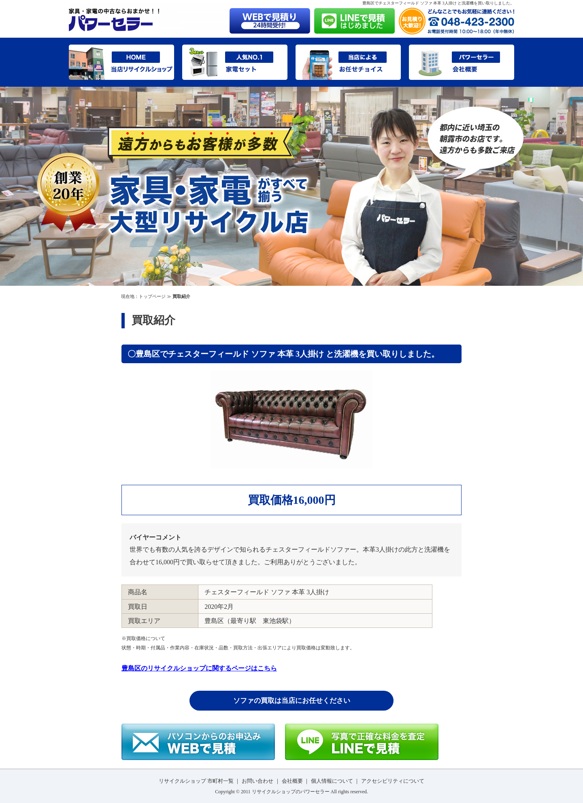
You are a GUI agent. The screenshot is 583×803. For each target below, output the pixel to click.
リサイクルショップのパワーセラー (291, 791)
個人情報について (332, 781)
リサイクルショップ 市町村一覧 (196, 781)
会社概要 (292, 781)
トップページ (152, 296)
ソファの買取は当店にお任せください (291, 700)
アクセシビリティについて (392, 781)
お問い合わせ (257, 781)
